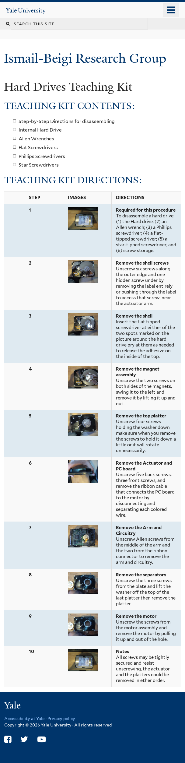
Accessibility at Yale (24, 718)
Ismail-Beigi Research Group (86, 58)
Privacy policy (61, 718)
